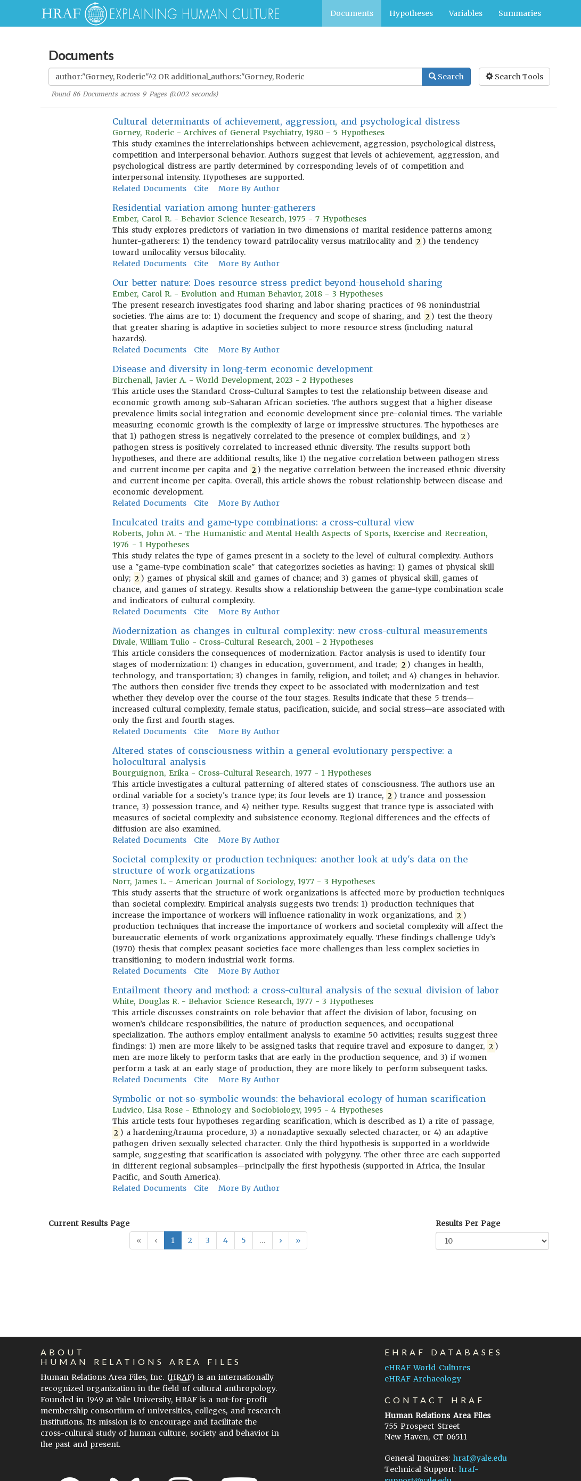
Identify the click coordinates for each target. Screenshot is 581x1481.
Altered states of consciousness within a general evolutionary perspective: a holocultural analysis (282, 756)
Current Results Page (88, 1223)
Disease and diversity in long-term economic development (242, 369)
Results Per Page (468, 1223)
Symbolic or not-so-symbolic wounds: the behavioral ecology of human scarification (299, 1098)
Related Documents (149, 188)
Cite (201, 188)
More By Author (249, 188)
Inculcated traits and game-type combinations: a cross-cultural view (263, 522)
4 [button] (225, 1240)
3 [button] (208, 1240)
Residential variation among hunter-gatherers (214, 207)
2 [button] (190, 1240)
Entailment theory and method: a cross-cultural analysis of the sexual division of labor (305, 990)
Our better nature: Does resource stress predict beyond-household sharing (277, 282)
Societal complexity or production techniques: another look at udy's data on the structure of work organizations (290, 865)
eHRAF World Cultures (427, 1367)
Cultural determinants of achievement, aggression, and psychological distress (286, 121)
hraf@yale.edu (480, 1458)
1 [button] (173, 1240)
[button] (280, 1240)
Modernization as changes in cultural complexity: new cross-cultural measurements (300, 631)
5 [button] (243, 1240)
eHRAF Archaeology (422, 1379)
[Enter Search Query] (235, 77)
